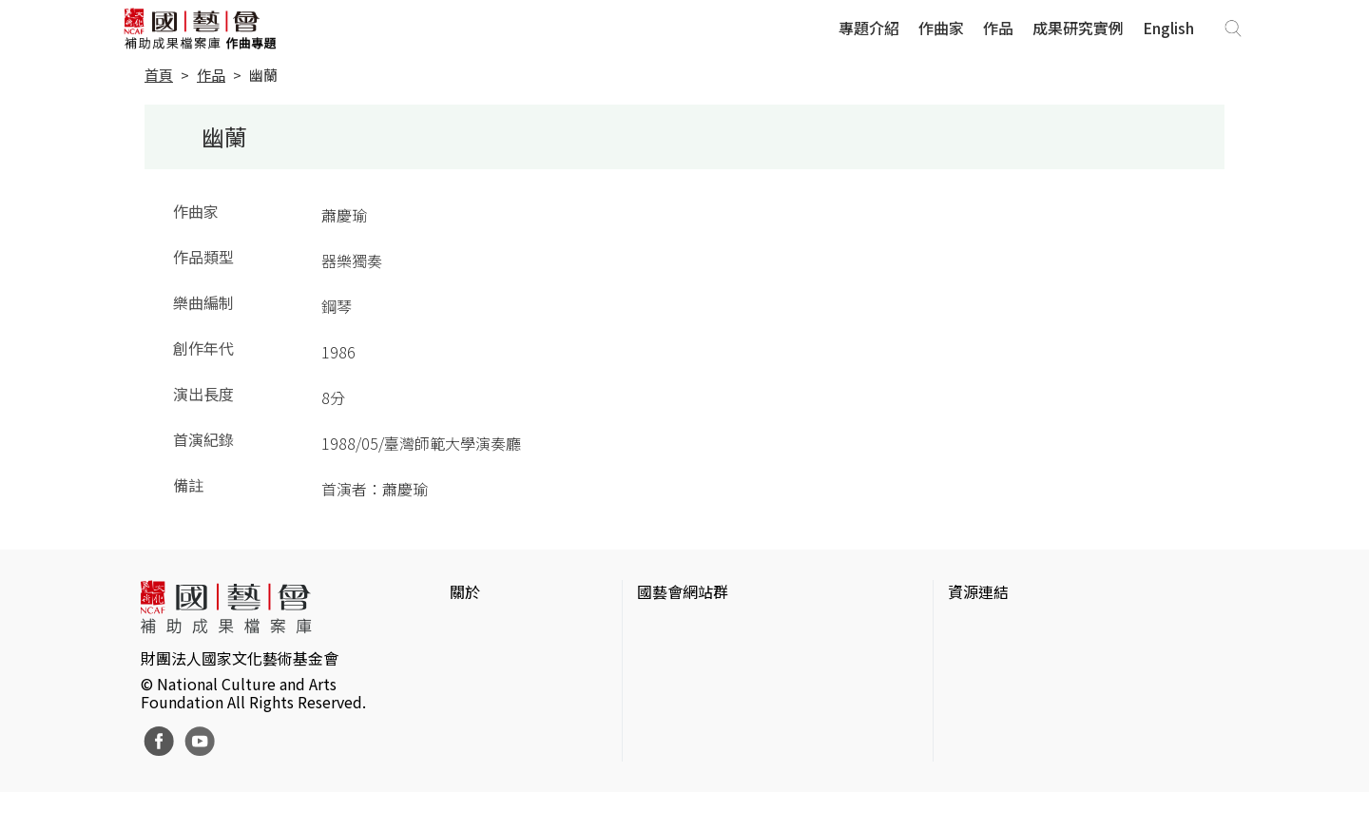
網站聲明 (480, 659)
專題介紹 (869, 27)
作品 (998, 27)
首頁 (159, 75)
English (1168, 27)
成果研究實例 (1078, 27)
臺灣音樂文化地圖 (1009, 720)
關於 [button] (465, 591)
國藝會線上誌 (682, 659)
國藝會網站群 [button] (682, 591)
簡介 (465, 629)
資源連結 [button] (978, 591)
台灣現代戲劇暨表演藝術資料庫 (1054, 751)
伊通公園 (978, 659)
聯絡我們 (480, 690)
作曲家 (941, 27)
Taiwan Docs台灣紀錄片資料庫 (1051, 781)
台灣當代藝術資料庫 (1016, 629)
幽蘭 (263, 75)
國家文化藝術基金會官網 (720, 629)
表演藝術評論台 (690, 690)
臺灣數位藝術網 (1001, 690)
